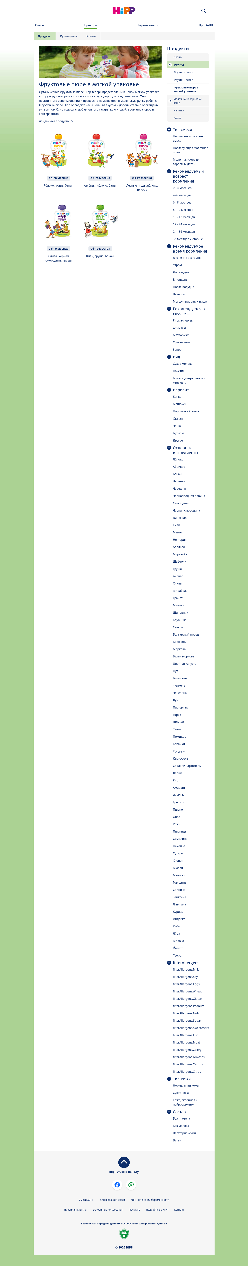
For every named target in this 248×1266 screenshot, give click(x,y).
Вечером (179, 294)
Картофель (180, 758)
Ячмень (178, 795)
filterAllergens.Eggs (186, 984)
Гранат (177, 598)
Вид (176, 357)
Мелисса (179, 875)
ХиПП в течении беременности (150, 1199)
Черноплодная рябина (189, 496)
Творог (178, 955)
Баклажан (180, 678)
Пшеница (179, 831)
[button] (203, 10)
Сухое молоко (182, 364)
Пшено (178, 810)
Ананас (178, 576)
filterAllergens (186, 963)
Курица (178, 912)
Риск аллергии (183, 320)
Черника (179, 481)
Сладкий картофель (187, 766)
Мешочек (179, 404)
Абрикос (179, 467)
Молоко (178, 941)
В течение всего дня (187, 258)
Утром (177, 265)
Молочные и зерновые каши (187, 100)
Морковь (179, 649)
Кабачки (179, 744)
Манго (177, 532)
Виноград (180, 518)
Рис (175, 780)
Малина (178, 605)
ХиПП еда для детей (112, 1199)
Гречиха (178, 802)
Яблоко (178, 459)
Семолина (180, 839)
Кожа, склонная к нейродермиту (185, 1102)
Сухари (178, 853)
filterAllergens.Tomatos (189, 1057)
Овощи (177, 57)
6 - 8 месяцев (182, 202)
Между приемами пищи (190, 301)
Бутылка (179, 433)
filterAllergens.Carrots (188, 1064)
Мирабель (180, 591)
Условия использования (108, 1209)
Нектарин (180, 540)
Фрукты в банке (183, 72)
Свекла (178, 627)
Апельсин (179, 547)
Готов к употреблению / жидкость (189, 380)
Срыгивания (181, 342)
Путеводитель (68, 36)
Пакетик (178, 371)
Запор (177, 350)
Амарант (179, 788)
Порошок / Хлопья (186, 411)
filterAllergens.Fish (185, 1035)
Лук (175, 700)
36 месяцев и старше (188, 239)
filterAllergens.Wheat (187, 991)
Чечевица (180, 693)
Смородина (181, 503)
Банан (177, 474)
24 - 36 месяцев (184, 232)
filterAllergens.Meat (186, 1042)
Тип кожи (182, 1079)
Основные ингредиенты (185, 450)
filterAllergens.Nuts (186, 1013)
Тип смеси (182, 129)
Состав (179, 1112)
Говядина (179, 882)
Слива (177, 583)
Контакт (91, 36)
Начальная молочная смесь (188, 138)
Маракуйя (180, 554)
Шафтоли (179, 562)
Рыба (176, 926)
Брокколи (180, 642)
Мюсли (178, 868)
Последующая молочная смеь (190, 150)
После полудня (183, 287)
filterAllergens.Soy (185, 977)
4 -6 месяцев (182, 195)
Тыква (177, 729)
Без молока (181, 1126)
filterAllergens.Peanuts (188, 1006)
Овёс (176, 817)
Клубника (179, 620)
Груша (177, 569)
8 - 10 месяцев (183, 210)
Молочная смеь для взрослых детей (187, 162)
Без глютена (181, 1118)
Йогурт (178, 948)
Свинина (179, 890)
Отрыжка (179, 328)
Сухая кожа (181, 1093)
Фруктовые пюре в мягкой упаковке (186, 89)
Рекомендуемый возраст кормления (188, 176)
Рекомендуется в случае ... (189, 311)
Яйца (176, 934)
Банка (177, 397)
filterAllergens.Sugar (187, 1021)
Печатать (134, 1209)
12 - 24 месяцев (184, 224)
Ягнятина (179, 904)
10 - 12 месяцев (184, 217)
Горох (177, 715)
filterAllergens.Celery (187, 1050)
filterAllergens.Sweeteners (191, 1028)
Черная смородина (186, 510)
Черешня (179, 489)
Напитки (178, 110)
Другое (178, 440)
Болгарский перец (186, 634)
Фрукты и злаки (183, 80)
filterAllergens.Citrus (187, 1072)
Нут (175, 671)
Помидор (179, 737)
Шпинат (178, 722)
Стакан (178, 419)
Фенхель (179, 686)
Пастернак (180, 707)
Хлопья (178, 861)
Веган (177, 1140)
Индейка (179, 919)
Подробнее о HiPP (157, 1209)
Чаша (177, 426)
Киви (176, 525)
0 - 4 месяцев (182, 188)
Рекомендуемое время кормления (190, 249)
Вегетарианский (184, 1133)
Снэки (177, 118)
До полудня (181, 272)
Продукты (44, 36)
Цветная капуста (184, 664)
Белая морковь (183, 656)
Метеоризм (181, 335)
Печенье (179, 846)
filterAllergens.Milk (186, 969)
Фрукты (178, 64)
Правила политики (75, 1209)
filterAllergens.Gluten (187, 999)
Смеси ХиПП (86, 1199)
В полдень (180, 280)
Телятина (179, 897)
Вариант (181, 390)
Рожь (176, 824)
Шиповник (180, 613)
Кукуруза (179, 751)
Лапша (178, 773)
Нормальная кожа (186, 1085)
